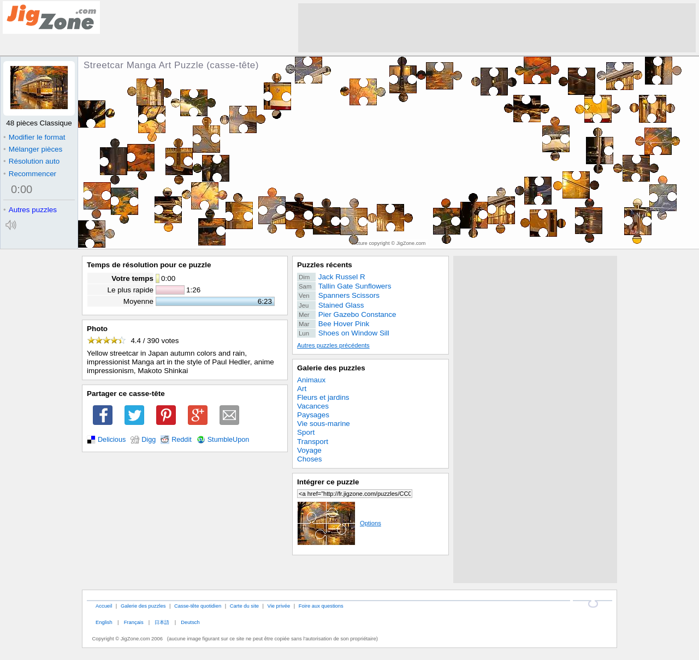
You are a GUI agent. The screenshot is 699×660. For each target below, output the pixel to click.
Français (134, 622)
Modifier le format (34, 137)
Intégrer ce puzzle (328, 482)
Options (339, 523)
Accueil (104, 606)
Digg (148, 439)
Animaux (311, 380)
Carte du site (244, 606)
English (104, 622)
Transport (312, 441)
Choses (309, 459)
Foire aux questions (321, 606)
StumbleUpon (229, 439)
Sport (306, 432)
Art (301, 389)
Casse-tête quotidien (197, 606)
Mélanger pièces (32, 149)
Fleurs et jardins (323, 397)
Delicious (112, 439)
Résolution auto (31, 161)
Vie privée (279, 606)
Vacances (313, 406)
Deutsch (190, 622)
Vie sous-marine (323, 423)
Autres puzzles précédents (333, 345)
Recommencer (29, 174)
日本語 (162, 622)
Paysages (313, 415)
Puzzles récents (324, 265)
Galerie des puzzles (331, 368)
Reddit (181, 439)
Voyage (309, 450)
